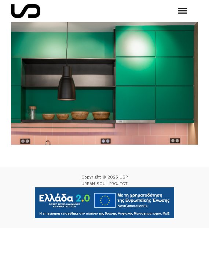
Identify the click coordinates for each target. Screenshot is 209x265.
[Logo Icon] (25, 11)
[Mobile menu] (182, 11)
